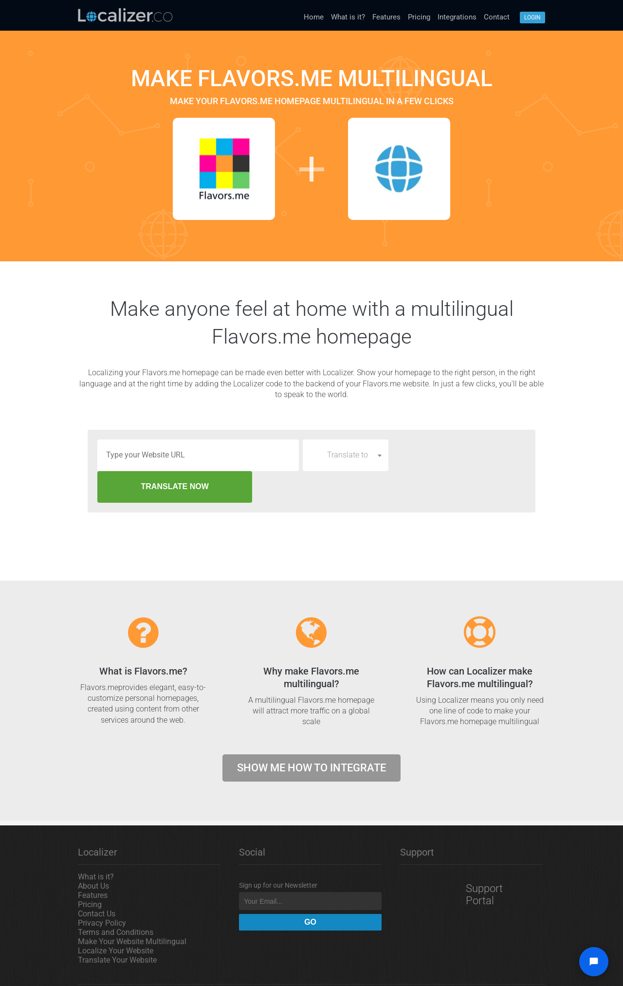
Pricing (419, 17)
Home (314, 17)
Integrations (457, 17)
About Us (93, 854)
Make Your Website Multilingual (132, 909)
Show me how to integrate (311, 736)
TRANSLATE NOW (459, 455)
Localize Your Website (115, 919)
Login (532, 17)
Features (386, 17)
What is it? (348, 17)
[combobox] (345, 455)
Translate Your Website (117, 928)
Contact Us (96, 882)
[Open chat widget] (593, 961)
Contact (497, 17)
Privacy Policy (102, 891)
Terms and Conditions (115, 900)
